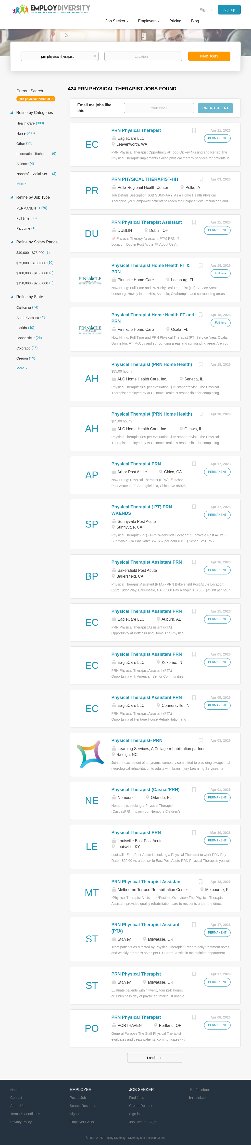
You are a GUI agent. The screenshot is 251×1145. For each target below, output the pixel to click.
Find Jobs (209, 56)
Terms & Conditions (25, 1114)
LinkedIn (202, 1098)
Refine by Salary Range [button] (36, 242)
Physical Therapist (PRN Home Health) (152, 364)
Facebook (203, 1090)
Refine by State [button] (29, 297)
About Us (17, 1106)
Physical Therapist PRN (136, 463)
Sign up (229, 10)
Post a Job (78, 1098)
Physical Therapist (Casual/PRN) (146, 789)
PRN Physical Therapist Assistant (147, 222)
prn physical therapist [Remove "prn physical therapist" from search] (34, 99)
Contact (16, 1098)
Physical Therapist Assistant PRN (147, 562)
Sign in (206, 10)
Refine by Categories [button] (34, 113)
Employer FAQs (82, 1122)
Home (14, 1090)
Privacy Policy (21, 1122)
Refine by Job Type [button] (32, 197)
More (20, 184)
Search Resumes (83, 1106)
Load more (155, 1058)
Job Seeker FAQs (142, 1122)
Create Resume (141, 1106)
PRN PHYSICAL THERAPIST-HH (145, 179)
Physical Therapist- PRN (137, 740)
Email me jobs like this (94, 108)
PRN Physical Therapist (136, 130)
